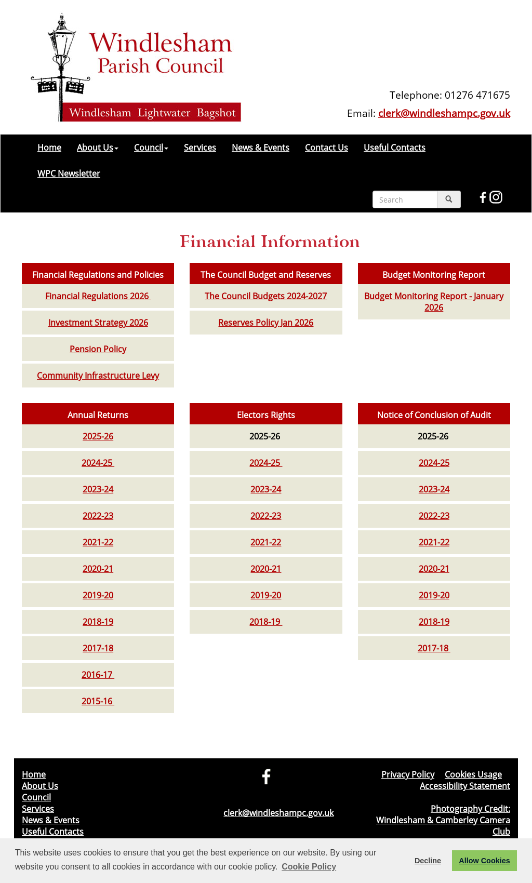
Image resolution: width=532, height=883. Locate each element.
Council (151, 147)
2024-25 (98, 463)
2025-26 (98, 436)
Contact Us (326, 147)
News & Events (260, 147)
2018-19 (98, 621)
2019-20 (98, 595)
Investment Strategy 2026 (98, 322)
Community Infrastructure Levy (98, 375)
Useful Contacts (394, 147)
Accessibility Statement (465, 786)
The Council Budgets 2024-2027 (266, 296)
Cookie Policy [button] (309, 866)
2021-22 (98, 542)
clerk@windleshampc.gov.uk (444, 112)
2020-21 (98, 568)
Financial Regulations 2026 (98, 296)
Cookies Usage (473, 774)
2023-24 (98, 489)
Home (49, 147)
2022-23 (98, 515)
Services (200, 147)
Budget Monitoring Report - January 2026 (433, 301)
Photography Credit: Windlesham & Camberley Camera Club (443, 820)
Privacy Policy (407, 774)
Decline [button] (428, 861)
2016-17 (98, 674)
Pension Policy (98, 349)
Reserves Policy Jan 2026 (265, 322)
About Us (97, 147)
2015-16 (98, 701)
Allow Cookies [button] (484, 861)
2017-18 (98, 648)
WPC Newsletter (68, 173)
